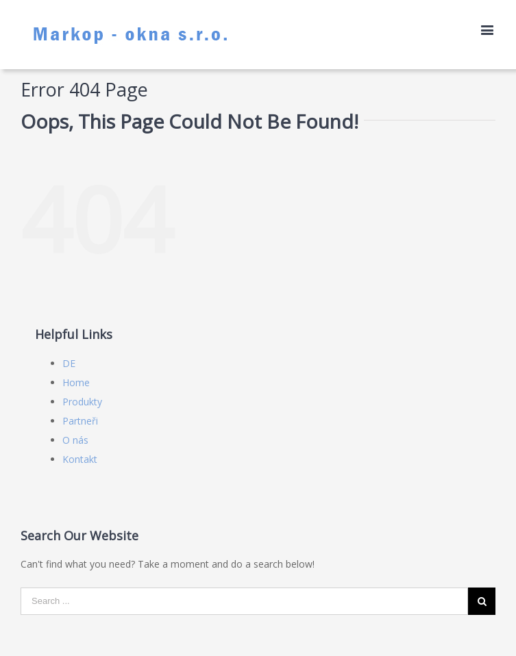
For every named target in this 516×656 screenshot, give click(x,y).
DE (68, 363)
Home (76, 382)
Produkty (82, 401)
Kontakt (79, 459)
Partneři (80, 420)
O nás (75, 439)
